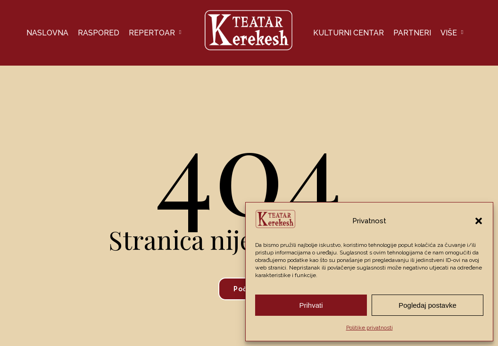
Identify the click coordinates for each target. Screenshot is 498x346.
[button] (478, 221)
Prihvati (311, 305)
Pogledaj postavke (427, 305)
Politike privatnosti (369, 327)
